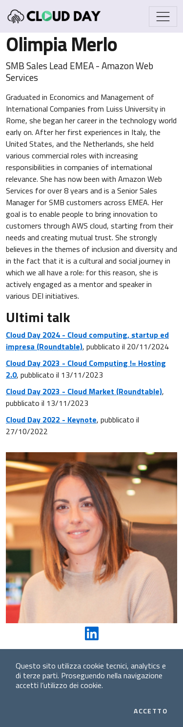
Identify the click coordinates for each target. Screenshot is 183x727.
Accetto (150, 711)
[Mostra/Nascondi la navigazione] (163, 16)
